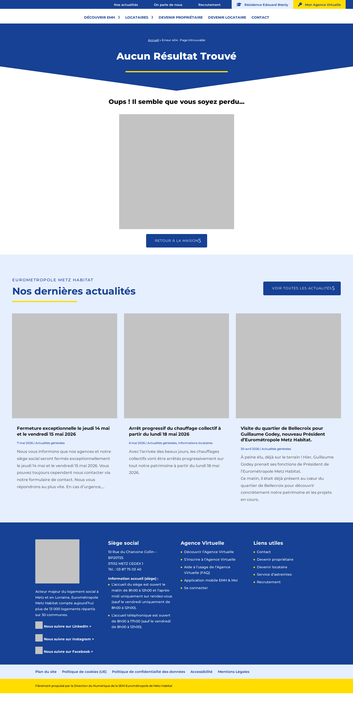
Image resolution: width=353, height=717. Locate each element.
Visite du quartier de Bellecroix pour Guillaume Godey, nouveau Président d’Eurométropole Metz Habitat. (283, 457)
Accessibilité (201, 695)
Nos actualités (126, 5)
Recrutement (209, 5)
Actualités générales (50, 467)
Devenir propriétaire (181, 36)
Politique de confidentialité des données (148, 695)
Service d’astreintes (274, 598)
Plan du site (46, 695)
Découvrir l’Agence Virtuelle (209, 575)
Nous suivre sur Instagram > (69, 663)
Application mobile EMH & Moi (211, 604)
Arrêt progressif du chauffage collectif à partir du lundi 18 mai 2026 (175, 454)
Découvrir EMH (99, 36)
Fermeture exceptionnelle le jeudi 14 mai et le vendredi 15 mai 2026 (63, 454)
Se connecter (196, 611)
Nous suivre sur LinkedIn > (67, 650)
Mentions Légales (233, 695)
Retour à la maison (176, 264)
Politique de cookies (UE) (84, 695)
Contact (260, 36)
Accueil (153, 64)
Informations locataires (195, 467)
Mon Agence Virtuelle (319, 4)
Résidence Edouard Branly (262, 4)
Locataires (136, 36)
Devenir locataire (227, 36)
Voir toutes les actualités (302, 312)
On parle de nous (168, 5)
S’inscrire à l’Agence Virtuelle (210, 583)
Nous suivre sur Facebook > (68, 675)
